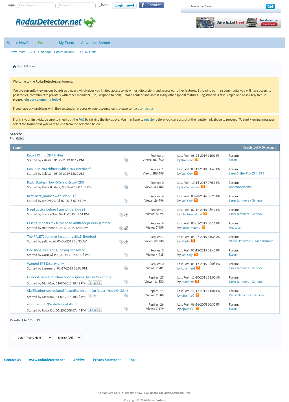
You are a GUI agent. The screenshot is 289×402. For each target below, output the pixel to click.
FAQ (32, 52)
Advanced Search (95, 43)
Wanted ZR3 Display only (45, 263)
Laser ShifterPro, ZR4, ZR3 (246, 173)
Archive (79, 360)
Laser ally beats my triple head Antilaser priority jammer (69, 223)
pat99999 (48, 201)
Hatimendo (49, 228)
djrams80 (187, 295)
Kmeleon (187, 160)
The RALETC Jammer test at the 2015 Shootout (61, 236)
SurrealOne (50, 214)
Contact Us (12, 360)
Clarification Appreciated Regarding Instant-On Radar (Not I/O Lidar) (77, 290)
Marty (185, 241)
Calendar (44, 52)
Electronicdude (191, 214)
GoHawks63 (50, 255)
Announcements (240, 187)
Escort (233, 160)
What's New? (18, 43)
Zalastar (47, 160)
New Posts (17, 52)
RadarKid (48, 310)
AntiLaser (235, 227)
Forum (43, 43)
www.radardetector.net (47, 360)
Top (132, 360)
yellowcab (49, 241)
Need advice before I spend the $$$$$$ (56, 209)
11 (162, 291)
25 (162, 277)
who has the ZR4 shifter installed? (52, 304)
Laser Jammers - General (245, 200)
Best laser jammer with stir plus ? (51, 196)
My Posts (66, 43)
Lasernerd (49, 268)
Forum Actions (64, 52)
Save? (104, 5)
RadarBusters (51, 187)
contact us (146, 109)
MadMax (48, 283)
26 (162, 304)
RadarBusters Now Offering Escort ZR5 (55, 182)
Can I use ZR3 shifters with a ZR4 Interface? (59, 169)
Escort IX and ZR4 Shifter (45, 155)
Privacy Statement (107, 360)
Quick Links (88, 52)
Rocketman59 (190, 228)
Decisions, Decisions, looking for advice (56, 250)
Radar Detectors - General (246, 295)
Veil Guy (187, 174)
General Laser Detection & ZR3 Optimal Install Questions (69, 277)
